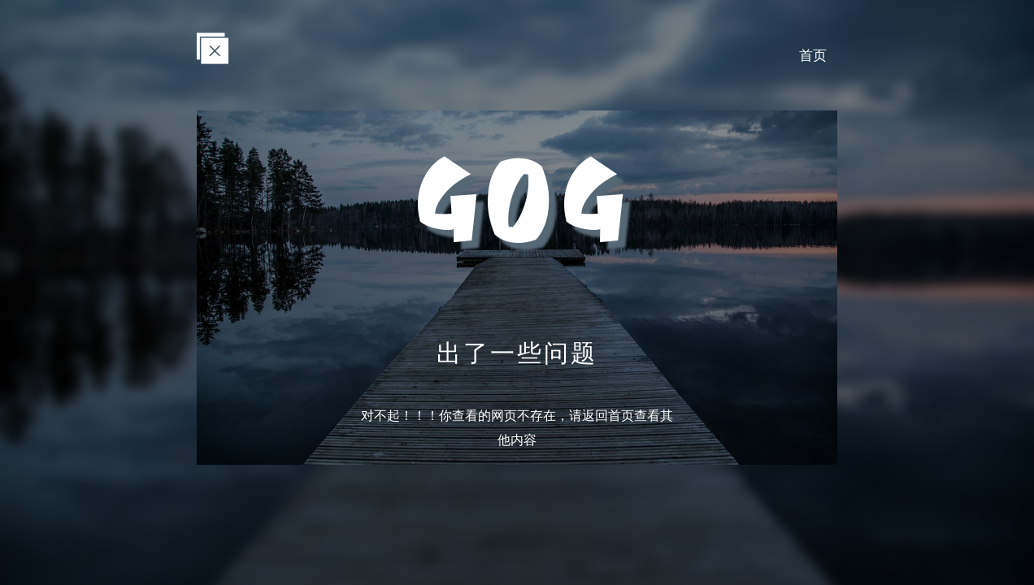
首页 (810, 55)
